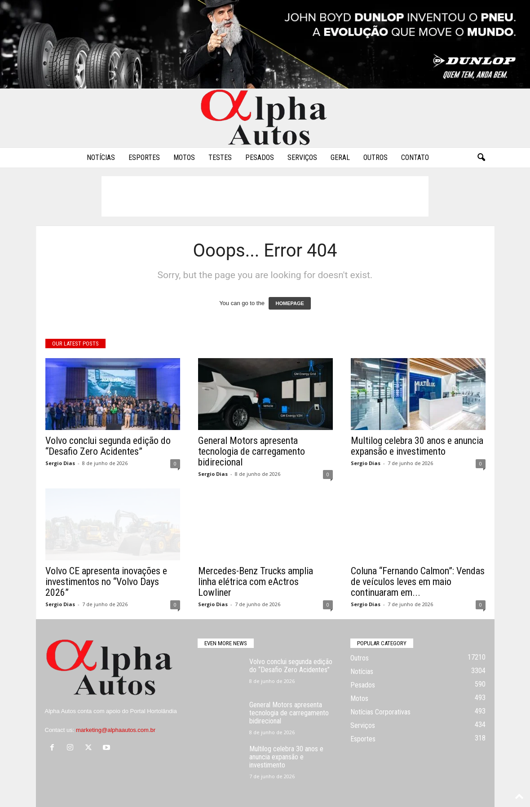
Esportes (144, 157)
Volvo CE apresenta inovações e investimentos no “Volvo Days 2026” (106, 581)
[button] (481, 158)
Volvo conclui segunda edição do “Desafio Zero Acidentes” (108, 446)
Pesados (259, 157)
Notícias (101, 157)
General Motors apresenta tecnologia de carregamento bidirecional (251, 451)
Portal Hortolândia (153, 711)
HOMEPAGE (289, 303)
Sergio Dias (60, 463)
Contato (415, 157)
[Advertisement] (265, 196)
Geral (340, 157)
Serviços (302, 157)
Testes (220, 157)
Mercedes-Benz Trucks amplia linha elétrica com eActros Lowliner (255, 581)
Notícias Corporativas (380, 712)
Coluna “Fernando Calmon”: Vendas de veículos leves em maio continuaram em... (418, 581)
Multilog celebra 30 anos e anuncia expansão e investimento (417, 446)
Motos (184, 157)
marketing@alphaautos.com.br (115, 730)
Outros (375, 157)
